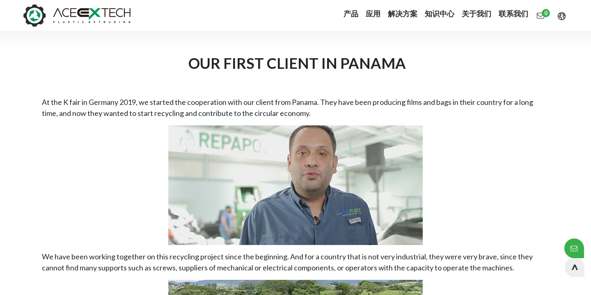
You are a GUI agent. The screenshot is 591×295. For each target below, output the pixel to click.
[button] (574, 267)
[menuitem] (343, 15)
